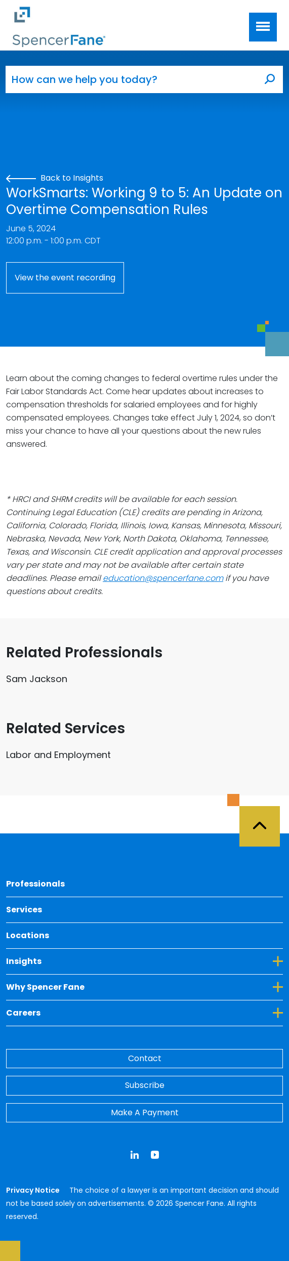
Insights (144, 961)
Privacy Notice (33, 1190)
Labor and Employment (58, 754)
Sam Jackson (36, 678)
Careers (144, 1012)
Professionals (35, 884)
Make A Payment (145, 1112)
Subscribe (144, 1085)
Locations (27, 935)
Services (24, 909)
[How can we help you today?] (131, 79)
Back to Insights (54, 178)
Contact (144, 1058)
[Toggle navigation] (263, 27)
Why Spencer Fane (144, 987)
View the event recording (65, 277)
